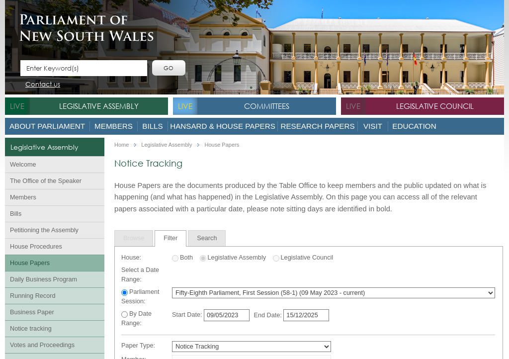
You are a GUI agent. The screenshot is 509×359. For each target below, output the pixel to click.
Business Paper (32, 312)
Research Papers (317, 126)
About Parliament (47, 126)
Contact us (42, 85)
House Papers (30, 263)
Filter (170, 238)
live (17, 106)
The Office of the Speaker (46, 181)
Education (414, 126)
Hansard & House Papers (222, 126)
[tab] (133, 238)
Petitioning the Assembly (44, 230)
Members (113, 126)
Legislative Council (435, 106)
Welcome (23, 164)
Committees (266, 106)
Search (207, 238)
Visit (372, 126)
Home (121, 145)
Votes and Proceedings (42, 345)
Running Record (32, 295)
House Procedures (36, 246)
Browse (133, 238)
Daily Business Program (43, 279)
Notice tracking (31, 328)
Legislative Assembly (99, 106)
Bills (152, 126)
